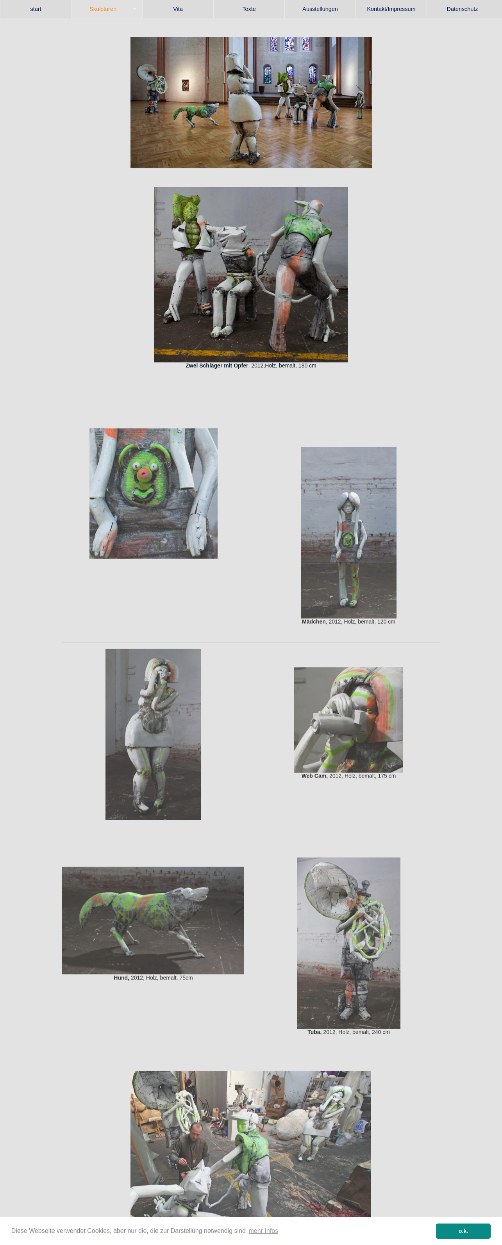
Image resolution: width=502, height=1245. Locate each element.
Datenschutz (462, 9)
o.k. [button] (463, 1231)
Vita (178, 9)
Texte (248, 9)
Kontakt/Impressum (391, 9)
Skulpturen (102, 9)
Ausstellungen (320, 9)
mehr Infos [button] (263, 1230)
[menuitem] (35, 9)
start (35, 9)
